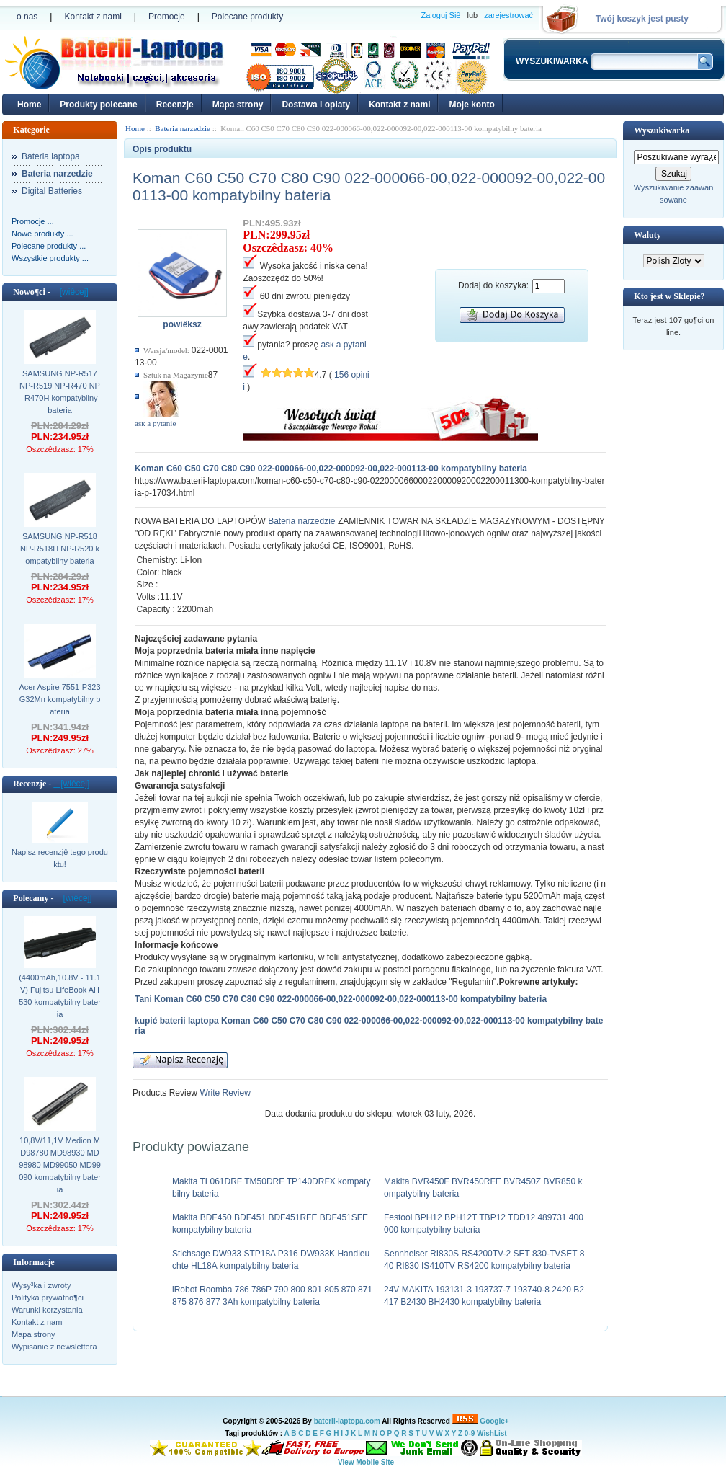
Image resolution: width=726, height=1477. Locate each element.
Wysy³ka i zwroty (41, 1285)
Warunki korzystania (47, 1309)
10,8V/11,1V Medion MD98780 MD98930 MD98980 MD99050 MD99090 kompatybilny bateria (60, 1165)
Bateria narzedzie (301, 521)
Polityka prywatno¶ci (48, 1297)
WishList (492, 1433)
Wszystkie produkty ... (50, 258)
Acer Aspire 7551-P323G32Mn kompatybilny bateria (59, 699)
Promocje (166, 17)
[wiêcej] (71, 292)
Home (29, 104)
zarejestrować (508, 15)
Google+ (494, 1421)
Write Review (224, 1093)
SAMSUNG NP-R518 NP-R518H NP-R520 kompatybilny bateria (59, 548)
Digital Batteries (52, 191)
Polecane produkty (247, 17)
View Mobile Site (366, 1462)
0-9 (470, 1433)
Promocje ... (33, 221)
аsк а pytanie (155, 423)
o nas (27, 17)
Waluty (647, 235)
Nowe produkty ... (42, 233)
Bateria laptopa (51, 156)
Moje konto (471, 104)
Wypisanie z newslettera (54, 1346)
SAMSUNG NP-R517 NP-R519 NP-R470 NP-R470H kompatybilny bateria (59, 391)
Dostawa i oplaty (316, 104)
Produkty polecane (98, 104)
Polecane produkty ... (49, 245)
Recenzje (175, 104)
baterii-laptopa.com (347, 1421)
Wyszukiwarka (661, 130)
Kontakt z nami (92, 17)
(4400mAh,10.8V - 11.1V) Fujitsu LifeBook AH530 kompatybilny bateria (60, 996)
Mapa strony (238, 104)
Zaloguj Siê (440, 15)
